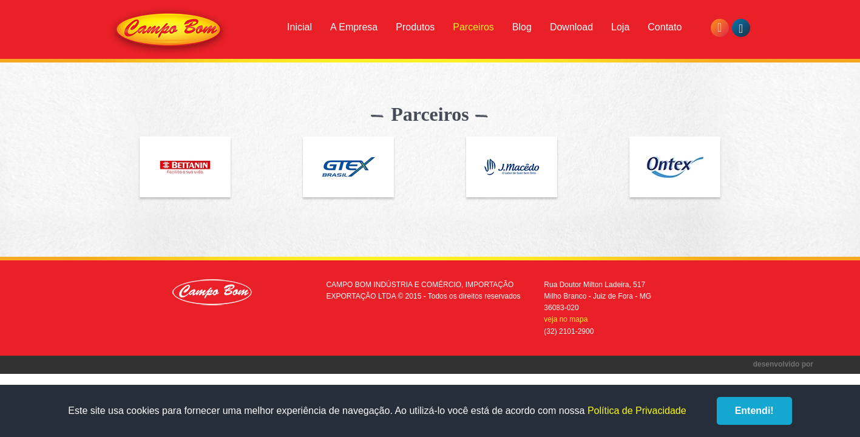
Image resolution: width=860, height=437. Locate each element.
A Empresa (354, 27)
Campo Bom (169, 31)
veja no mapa (565, 319)
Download (571, 27)
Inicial (299, 27)
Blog (522, 27)
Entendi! (754, 410)
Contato (665, 27)
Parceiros (473, 27)
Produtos (415, 27)
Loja (620, 27)
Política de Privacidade (636, 410)
